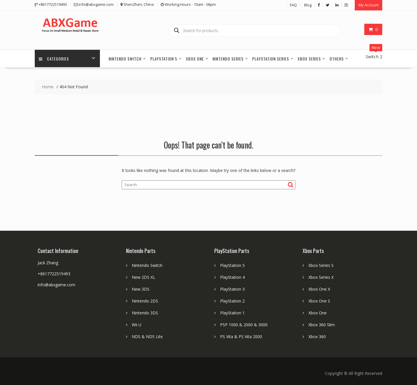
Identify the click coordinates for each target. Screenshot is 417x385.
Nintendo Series (228, 58)
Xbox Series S (321, 265)
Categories (54, 58)
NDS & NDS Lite (147, 336)
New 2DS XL (143, 277)
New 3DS (140, 289)
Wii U (136, 324)
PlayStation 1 (232, 312)
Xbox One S (319, 300)
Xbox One (195, 58)
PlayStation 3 (232, 289)
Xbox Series (309, 58)
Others (337, 58)
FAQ (293, 5)
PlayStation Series (270, 58)
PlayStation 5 (163, 58)
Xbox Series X (321, 277)
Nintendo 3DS (145, 312)
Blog (308, 5)
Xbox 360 (317, 336)
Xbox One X (319, 289)
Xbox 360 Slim (321, 324)
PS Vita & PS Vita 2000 (241, 336)
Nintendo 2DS (145, 300)
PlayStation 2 (232, 300)
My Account (368, 5)
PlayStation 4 (232, 277)
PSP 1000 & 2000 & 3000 (244, 324)
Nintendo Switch (125, 58)
